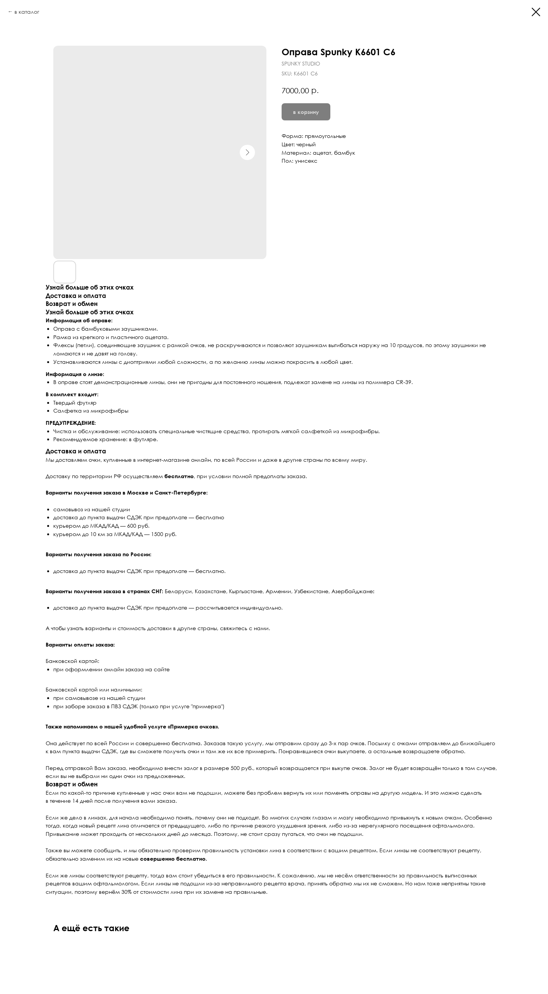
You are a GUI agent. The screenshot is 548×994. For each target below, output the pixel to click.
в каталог (26, 11)
